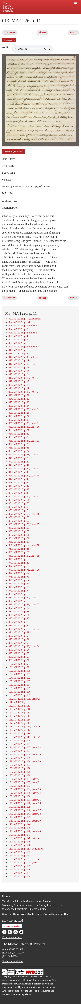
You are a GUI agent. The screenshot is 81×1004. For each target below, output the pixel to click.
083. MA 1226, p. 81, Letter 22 (24, 604)
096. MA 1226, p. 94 (19, 650)
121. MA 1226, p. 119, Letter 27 (25, 737)
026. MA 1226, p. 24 (19, 405)
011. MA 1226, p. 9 (18, 353)
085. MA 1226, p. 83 (19, 611)
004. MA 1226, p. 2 (18, 329)
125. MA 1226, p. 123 (19, 751)
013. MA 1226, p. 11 (19, 360)
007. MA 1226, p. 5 (18, 339)
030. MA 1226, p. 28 (19, 419)
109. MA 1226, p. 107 (19, 695)
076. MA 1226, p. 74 (19, 580)
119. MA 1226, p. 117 (19, 730)
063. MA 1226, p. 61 (19, 534)
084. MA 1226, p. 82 (19, 608)
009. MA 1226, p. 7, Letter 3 (23, 346)
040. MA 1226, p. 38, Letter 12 (24, 454)
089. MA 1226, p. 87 (19, 625)
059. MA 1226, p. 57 (19, 521)
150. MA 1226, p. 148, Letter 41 (25, 838)
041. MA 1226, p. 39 (19, 458)
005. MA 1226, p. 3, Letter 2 (23, 332)
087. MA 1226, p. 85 (19, 618)
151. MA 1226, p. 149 (19, 841)
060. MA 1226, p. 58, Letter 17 (24, 524)
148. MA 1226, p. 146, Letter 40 (25, 831)
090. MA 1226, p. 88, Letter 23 (24, 629)
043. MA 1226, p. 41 (19, 465)
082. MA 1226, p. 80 (19, 601)
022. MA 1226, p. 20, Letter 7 (23, 391)
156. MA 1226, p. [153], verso (24, 859)
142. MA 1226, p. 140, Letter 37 (25, 810)
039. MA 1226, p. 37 (19, 451)
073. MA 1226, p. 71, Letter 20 (24, 569)
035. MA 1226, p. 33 (19, 437)
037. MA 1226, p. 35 (19, 444)
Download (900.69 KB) (13, 151)
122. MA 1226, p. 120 (19, 740)
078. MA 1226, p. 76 (19, 587)
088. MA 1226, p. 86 (19, 622)
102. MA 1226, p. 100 (19, 670)
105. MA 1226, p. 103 (19, 681)
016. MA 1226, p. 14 (19, 371)
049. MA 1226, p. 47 (19, 486)
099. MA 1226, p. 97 (19, 660)
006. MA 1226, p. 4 (18, 336)
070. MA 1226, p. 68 (19, 559)
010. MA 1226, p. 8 (18, 350)
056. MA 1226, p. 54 (19, 510)
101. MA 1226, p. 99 (19, 667)
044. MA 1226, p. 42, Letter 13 (24, 468)
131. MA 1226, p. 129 (19, 771)
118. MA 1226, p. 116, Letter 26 (25, 726)
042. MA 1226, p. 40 (19, 461)
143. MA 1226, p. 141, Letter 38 (25, 813)
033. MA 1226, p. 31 (19, 430)
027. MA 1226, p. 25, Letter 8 (23, 409)
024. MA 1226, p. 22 (19, 398)
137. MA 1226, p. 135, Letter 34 (25, 793)
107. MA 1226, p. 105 (19, 688)
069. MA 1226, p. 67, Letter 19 (24, 555)
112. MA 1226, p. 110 (19, 705)
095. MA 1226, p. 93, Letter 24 (24, 646)
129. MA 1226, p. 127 (19, 765)
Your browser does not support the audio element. (32, 49)
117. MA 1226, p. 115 (19, 723)
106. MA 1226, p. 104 (19, 684)
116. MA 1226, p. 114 (19, 719)
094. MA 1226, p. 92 (19, 643)
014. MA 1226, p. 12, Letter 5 (23, 364)
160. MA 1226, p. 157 (19, 873)
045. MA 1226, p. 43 (19, 472)
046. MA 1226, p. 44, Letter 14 (24, 475)
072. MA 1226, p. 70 (19, 566)
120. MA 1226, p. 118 (19, 733)
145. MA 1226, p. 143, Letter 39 (25, 820)
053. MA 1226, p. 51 (19, 500)
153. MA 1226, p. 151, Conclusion (26, 848)
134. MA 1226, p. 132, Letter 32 (25, 782)
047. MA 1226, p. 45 (19, 479)
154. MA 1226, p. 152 (19, 852)
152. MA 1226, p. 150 (19, 845)
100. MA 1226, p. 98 (19, 664)
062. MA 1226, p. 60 (19, 531)
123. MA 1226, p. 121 (19, 744)
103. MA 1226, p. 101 (19, 674)
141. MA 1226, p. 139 (19, 806)
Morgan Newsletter (12, 926)
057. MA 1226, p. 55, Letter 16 (24, 514)
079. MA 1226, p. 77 (19, 590)
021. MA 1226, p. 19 (19, 388)
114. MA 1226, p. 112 (19, 712)
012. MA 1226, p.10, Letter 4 (23, 357)
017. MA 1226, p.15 (19, 374)
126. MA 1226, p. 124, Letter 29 (25, 754)
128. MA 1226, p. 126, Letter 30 (25, 761)
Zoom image (9, 40)
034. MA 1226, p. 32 (19, 433)
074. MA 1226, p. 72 (19, 573)
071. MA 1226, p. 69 (19, 562)
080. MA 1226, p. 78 (19, 594)
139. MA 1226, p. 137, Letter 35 (25, 799)
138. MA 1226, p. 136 (19, 796)
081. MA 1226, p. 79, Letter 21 (24, 597)
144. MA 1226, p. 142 (19, 817)
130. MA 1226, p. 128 (19, 768)
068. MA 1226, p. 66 (19, 552)
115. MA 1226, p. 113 (19, 716)
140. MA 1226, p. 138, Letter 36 (25, 803)
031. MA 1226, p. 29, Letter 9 (23, 423)
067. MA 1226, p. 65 (19, 548)
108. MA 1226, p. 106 (19, 691)
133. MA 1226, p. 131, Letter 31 (25, 779)
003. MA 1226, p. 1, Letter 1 (23, 325)
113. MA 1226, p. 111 (19, 709)
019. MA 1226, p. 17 (19, 381)
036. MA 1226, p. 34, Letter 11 (24, 440)
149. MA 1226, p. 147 (19, 834)
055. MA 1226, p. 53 (19, 507)
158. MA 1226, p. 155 (19, 866)
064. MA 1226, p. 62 (19, 538)
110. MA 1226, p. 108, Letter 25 (25, 698)
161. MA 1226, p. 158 (19, 876)
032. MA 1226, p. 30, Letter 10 (24, 426)
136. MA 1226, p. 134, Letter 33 (25, 789)
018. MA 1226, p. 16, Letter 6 (23, 378)
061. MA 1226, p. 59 (19, 527)
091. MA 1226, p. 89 (19, 632)
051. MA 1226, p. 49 (19, 493)
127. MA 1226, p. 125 (19, 758)
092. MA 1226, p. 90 (19, 636)
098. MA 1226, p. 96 (19, 656)
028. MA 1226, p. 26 (19, 412)
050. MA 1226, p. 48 (19, 489)
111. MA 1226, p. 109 (19, 702)
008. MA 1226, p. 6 (18, 343)
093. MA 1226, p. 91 (19, 639)
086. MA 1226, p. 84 (19, 615)
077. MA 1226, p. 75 (19, 583)
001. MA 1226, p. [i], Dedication (25, 318)
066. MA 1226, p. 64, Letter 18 (24, 545)
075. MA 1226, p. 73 (19, 576)
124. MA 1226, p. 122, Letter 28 (25, 747)
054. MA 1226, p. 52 (19, 503)
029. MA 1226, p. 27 (19, 416)
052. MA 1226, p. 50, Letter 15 (24, 496)
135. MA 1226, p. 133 (19, 785)
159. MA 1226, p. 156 (19, 869)
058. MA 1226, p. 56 (19, 517)
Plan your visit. (17, 16)
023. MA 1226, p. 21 (19, 395)
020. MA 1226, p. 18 (19, 385)
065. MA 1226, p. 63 (19, 541)
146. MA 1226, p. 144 (19, 824)
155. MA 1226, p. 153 (19, 855)
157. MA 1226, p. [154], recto (23, 862)
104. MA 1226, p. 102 (19, 677)
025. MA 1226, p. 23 (19, 402)
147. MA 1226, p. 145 (19, 827)
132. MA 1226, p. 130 (19, 775)
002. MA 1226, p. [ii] (19, 322)
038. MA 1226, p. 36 (19, 447)
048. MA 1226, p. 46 (19, 482)
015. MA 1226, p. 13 (19, 367)
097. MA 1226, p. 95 (19, 653)
